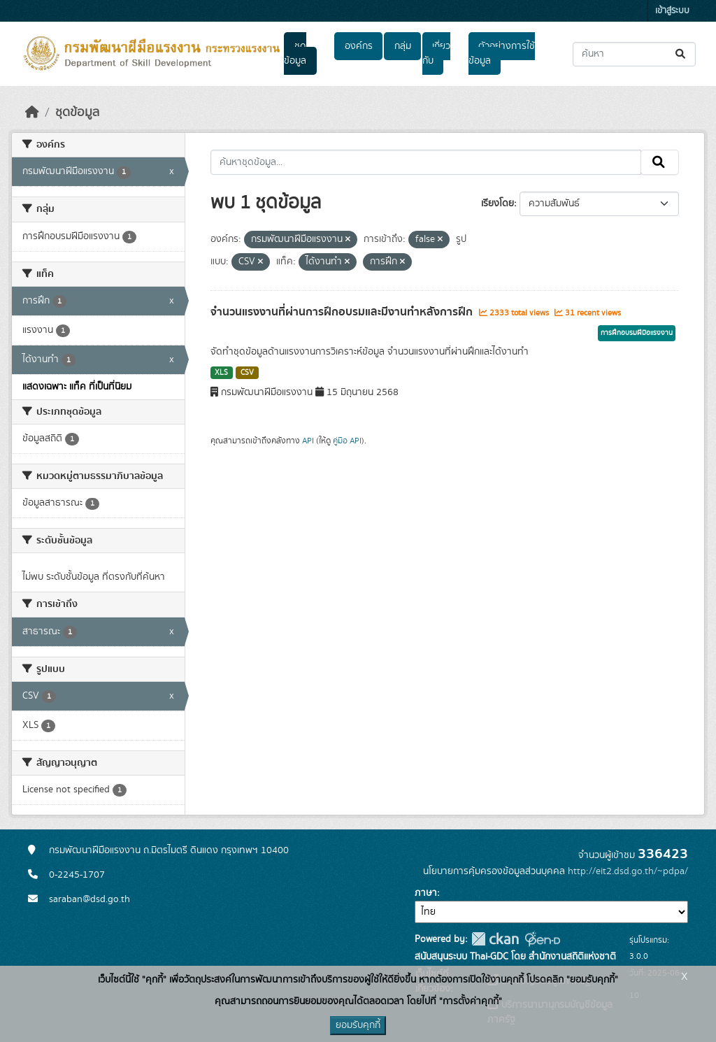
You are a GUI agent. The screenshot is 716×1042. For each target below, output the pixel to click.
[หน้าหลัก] (32, 113)
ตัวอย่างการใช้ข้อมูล (501, 53)
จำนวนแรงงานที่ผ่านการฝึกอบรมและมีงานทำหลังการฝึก (342, 312)
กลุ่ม (402, 46)
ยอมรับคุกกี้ (358, 1025)
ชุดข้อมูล (295, 53)
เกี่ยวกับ (436, 53)
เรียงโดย (497, 203)
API (308, 440)
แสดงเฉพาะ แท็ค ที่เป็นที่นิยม (76, 387)
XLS (221, 372)
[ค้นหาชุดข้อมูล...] (634, 54)
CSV (247, 372)
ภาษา (426, 893)
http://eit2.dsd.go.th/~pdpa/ (628, 871)
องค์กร (359, 46)
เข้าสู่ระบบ (672, 10)
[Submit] (681, 54)
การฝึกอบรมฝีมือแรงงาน (637, 333)
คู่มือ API (347, 440)
